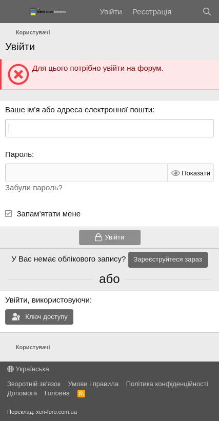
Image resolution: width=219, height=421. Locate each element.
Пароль (18, 154)
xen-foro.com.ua (56, 412)
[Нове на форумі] (186, 11)
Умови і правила (93, 384)
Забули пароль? (34, 187)
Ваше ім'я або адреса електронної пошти (78, 109)
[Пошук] (207, 11)
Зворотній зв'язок (34, 384)
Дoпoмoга (22, 393)
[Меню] (14, 12)
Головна (57, 393)
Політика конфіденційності (167, 384)
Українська (28, 369)
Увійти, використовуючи (47, 299)
